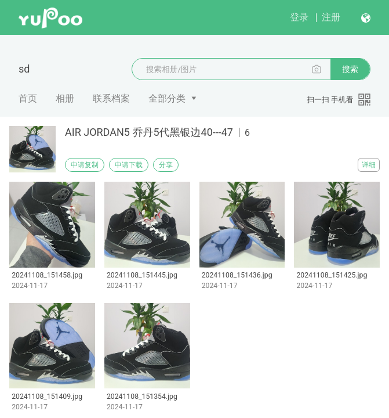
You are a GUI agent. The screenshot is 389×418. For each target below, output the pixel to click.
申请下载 (129, 165)
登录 (299, 17)
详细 (369, 165)
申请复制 (85, 165)
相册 (65, 98)
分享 (166, 165)
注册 (331, 17)
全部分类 (167, 98)
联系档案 (111, 98)
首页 (28, 98)
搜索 (350, 69)
